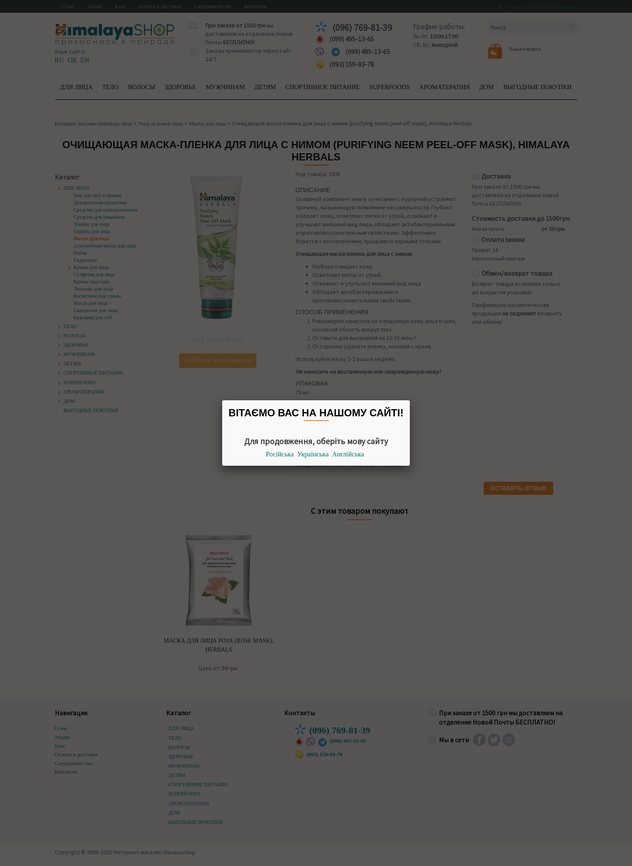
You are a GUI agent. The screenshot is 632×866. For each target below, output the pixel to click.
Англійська (348, 454)
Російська (280, 454)
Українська (313, 454)
